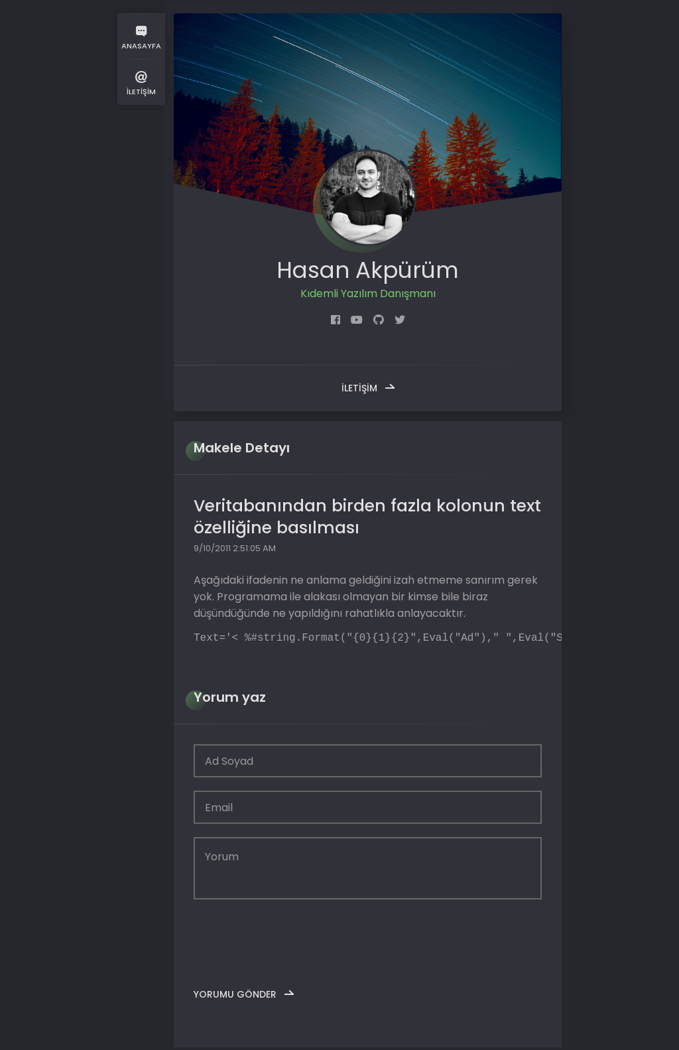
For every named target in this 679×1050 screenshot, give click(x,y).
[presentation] (294, 941)
